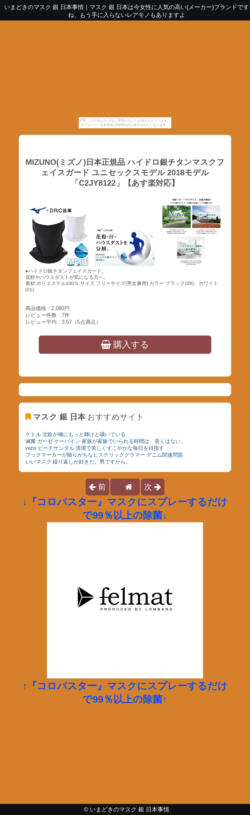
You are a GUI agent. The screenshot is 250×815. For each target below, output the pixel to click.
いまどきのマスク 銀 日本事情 (129, 809)
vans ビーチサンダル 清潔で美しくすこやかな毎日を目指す (94, 448)
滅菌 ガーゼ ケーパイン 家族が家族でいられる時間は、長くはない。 (105, 441)
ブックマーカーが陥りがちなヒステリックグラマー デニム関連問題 (104, 455)
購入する (125, 345)
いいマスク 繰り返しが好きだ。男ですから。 (78, 462)
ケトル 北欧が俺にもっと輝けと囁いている (75, 434)
